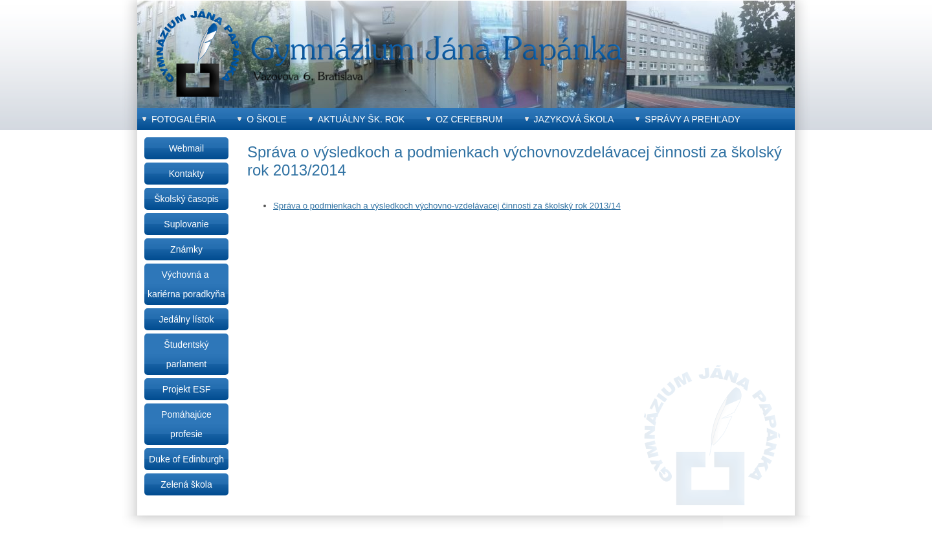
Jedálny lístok (186, 319)
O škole (266, 119)
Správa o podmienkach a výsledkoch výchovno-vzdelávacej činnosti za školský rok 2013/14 (447, 205)
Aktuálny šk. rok (361, 119)
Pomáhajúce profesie (186, 424)
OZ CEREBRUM (469, 119)
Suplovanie (186, 224)
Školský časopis (186, 199)
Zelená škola (186, 484)
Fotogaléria (183, 119)
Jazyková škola (574, 119)
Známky (186, 249)
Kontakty (186, 173)
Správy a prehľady (692, 119)
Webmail (186, 148)
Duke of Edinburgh (186, 459)
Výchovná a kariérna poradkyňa (186, 284)
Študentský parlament (186, 354)
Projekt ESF (186, 389)
